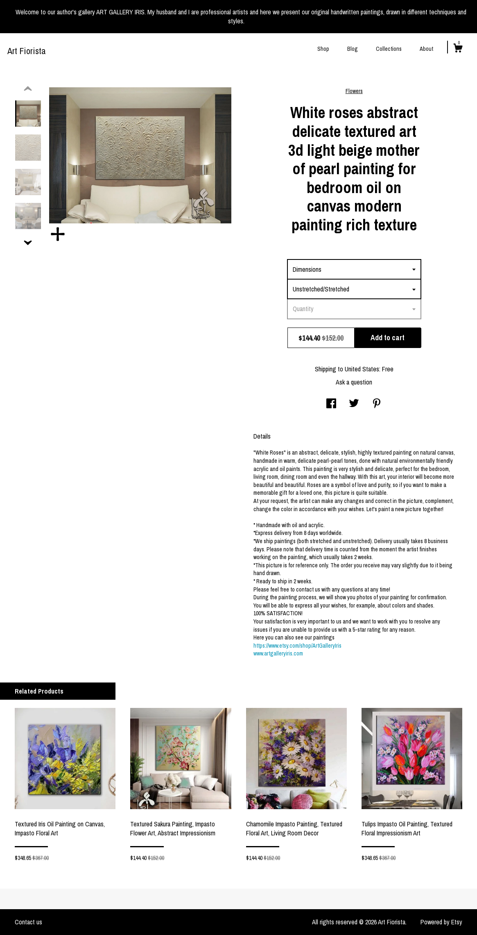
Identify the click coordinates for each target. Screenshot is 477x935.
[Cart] (457, 49)
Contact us (28, 921)
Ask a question (354, 382)
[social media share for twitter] (354, 404)
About (426, 48)
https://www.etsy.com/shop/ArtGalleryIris (297, 645)
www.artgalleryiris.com (278, 653)
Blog (352, 48)
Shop (323, 48)
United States (362, 368)
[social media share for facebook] (331, 404)
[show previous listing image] (27, 89)
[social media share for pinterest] (377, 404)
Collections (389, 48)
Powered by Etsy (441, 921)
